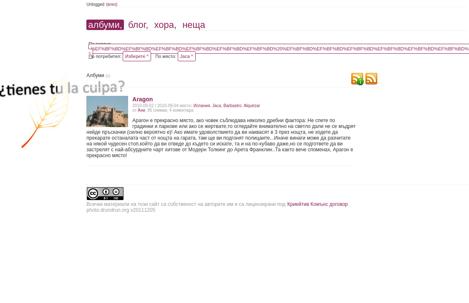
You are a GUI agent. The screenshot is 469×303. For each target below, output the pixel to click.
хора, (165, 25)
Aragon (142, 99)
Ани (141, 110)
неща (193, 25)
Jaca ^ (186, 56)
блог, (138, 25)
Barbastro (233, 105)
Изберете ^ (137, 56)
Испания (202, 105)
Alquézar (252, 105)
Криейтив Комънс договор (317, 204)
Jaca (216, 105)
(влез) (112, 4)
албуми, (105, 25)
